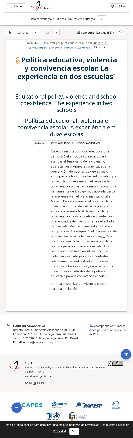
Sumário (22, 32)
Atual (46, 32)
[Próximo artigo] (56, 32)
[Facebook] (38, 383)
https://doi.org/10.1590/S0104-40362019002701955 (57, 47)
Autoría (39, 143)
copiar (100, 47)
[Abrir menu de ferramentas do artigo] (16, 403)
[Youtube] (42, 383)
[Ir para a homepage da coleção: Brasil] (56, 6)
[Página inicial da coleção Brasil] (14, 370)
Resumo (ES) (94, 32)
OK (74, 430)
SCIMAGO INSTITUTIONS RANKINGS (75, 143)
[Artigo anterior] (36, 32)
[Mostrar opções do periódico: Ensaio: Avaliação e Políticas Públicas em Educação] (102, 18)
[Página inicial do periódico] (9, 32)
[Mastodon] (30, 383)
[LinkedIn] (34, 383)
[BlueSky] (26, 383)
